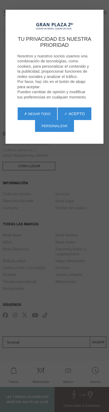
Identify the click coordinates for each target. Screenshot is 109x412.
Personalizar (54, 126)
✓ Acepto (74, 113)
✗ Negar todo (37, 114)
